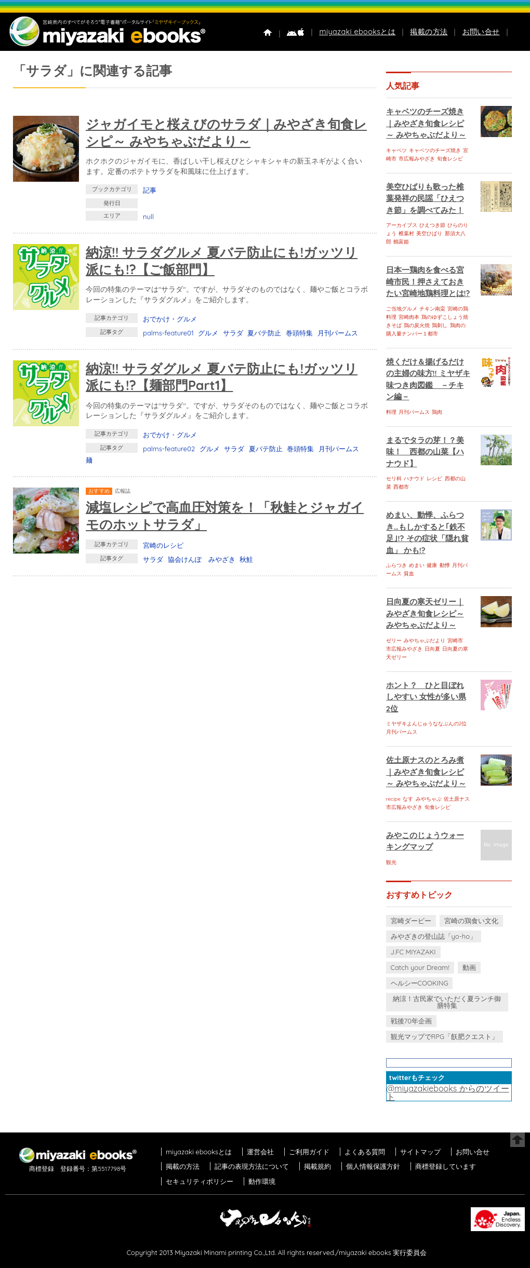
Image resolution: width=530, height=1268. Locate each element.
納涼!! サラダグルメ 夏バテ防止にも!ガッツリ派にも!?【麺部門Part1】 (221, 377)
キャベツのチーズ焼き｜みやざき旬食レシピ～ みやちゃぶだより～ (426, 123)
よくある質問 (364, 1152)
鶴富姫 (401, 241)
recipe (393, 798)
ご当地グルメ (401, 308)
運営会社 (260, 1152)
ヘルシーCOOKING (419, 983)
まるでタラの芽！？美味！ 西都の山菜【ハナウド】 (425, 451)
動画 (469, 967)
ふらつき (396, 565)
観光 (391, 862)
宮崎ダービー (411, 920)
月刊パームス (337, 333)
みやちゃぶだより (424, 640)
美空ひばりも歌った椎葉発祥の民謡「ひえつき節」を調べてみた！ (425, 198)
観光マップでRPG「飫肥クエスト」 (445, 1036)
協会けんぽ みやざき (201, 559)
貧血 (409, 573)
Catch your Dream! (420, 967)
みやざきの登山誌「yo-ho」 (433, 936)
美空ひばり (429, 233)
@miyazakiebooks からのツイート (448, 1092)
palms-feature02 (169, 448)
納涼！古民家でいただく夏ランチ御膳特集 (447, 1001)
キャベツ (396, 150)
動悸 (445, 565)
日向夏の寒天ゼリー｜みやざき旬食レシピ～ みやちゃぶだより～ (425, 613)
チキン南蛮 (432, 308)
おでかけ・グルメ (170, 319)
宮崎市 (455, 640)
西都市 (401, 486)
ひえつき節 (432, 225)
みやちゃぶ (429, 798)
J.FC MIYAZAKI (413, 952)
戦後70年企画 (411, 1021)
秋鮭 (246, 559)
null (148, 216)
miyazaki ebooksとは (357, 31)
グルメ (208, 333)
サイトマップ (420, 1152)
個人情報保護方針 (373, 1166)
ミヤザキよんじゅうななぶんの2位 (426, 723)
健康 (432, 565)
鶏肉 (437, 412)
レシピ (434, 478)
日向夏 (432, 648)
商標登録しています (445, 1166)
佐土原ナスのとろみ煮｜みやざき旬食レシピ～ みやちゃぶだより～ (426, 771)
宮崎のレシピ (163, 545)
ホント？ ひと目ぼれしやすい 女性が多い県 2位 (426, 696)
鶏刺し (439, 325)
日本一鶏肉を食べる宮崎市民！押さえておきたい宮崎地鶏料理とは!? (428, 281)
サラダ (233, 333)
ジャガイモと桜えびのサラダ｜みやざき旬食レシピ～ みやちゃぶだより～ (226, 132)
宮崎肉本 (409, 317)
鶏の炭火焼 (417, 325)
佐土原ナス (457, 798)
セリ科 (394, 478)
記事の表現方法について (252, 1166)
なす (408, 798)
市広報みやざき (417, 158)
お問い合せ (481, 31)
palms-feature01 (168, 333)
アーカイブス (401, 225)
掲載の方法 (428, 31)
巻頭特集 (299, 333)
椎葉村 (406, 233)
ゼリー (394, 640)
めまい (417, 565)
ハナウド (414, 478)
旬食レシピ (450, 158)
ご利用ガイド (309, 1152)
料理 (391, 412)
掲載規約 (317, 1166)
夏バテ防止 (264, 333)
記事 (149, 190)
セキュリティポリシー (199, 1181)
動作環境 (261, 1181)
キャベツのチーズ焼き (435, 150)
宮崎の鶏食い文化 (471, 920)
